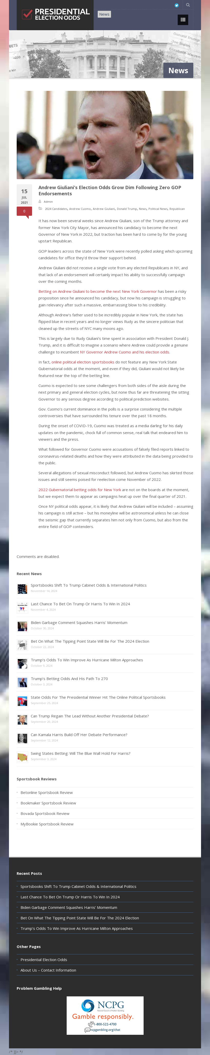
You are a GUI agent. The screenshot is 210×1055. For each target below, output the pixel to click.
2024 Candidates (56, 209)
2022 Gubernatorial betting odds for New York (79, 489)
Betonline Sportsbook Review (47, 792)
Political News (157, 209)
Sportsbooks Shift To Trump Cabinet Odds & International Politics (89, 585)
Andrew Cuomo (80, 209)
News (104, 14)
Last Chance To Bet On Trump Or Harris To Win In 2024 (80, 603)
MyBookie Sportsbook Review (47, 823)
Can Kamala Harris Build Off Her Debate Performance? (79, 734)
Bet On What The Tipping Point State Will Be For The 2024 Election (90, 641)
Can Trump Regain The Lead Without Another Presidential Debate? (90, 715)
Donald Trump (127, 209)
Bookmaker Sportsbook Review (48, 802)
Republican (177, 209)
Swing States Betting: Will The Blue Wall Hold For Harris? (81, 753)
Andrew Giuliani (104, 209)
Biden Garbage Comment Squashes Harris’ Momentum (79, 622)
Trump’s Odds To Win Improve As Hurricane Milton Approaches (87, 659)
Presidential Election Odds (44, 959)
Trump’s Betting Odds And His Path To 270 (69, 678)
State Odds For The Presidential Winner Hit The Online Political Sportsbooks (98, 697)
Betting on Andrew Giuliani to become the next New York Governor (97, 291)
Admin (48, 201)
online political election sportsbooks (83, 361)
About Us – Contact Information (48, 970)
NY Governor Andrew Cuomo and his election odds (124, 351)
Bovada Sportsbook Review (45, 813)
